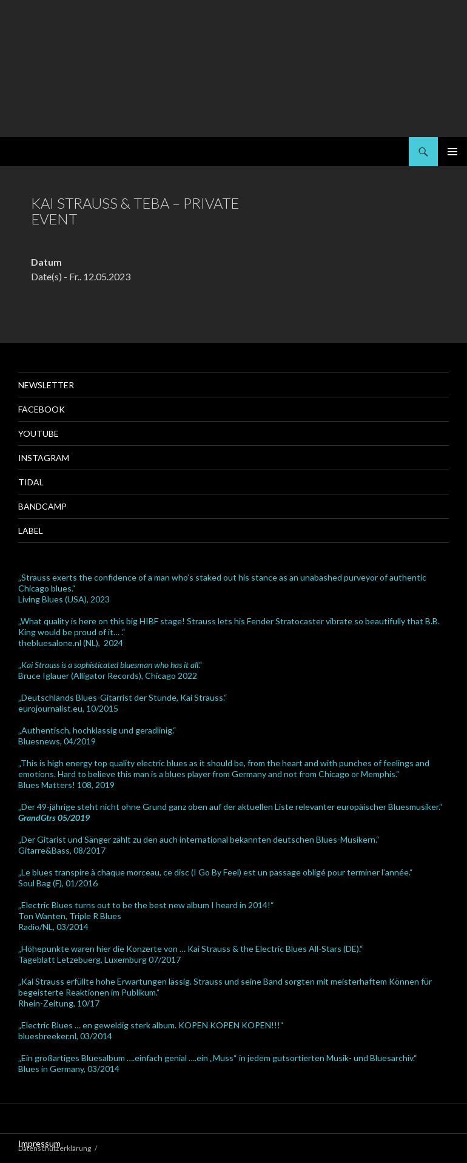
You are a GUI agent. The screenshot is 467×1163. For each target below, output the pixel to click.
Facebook (41, 409)
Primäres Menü (452, 151)
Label (30, 530)
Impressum (39, 1143)
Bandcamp (42, 506)
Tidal (31, 482)
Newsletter (46, 385)
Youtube (38, 433)
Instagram (43, 458)
